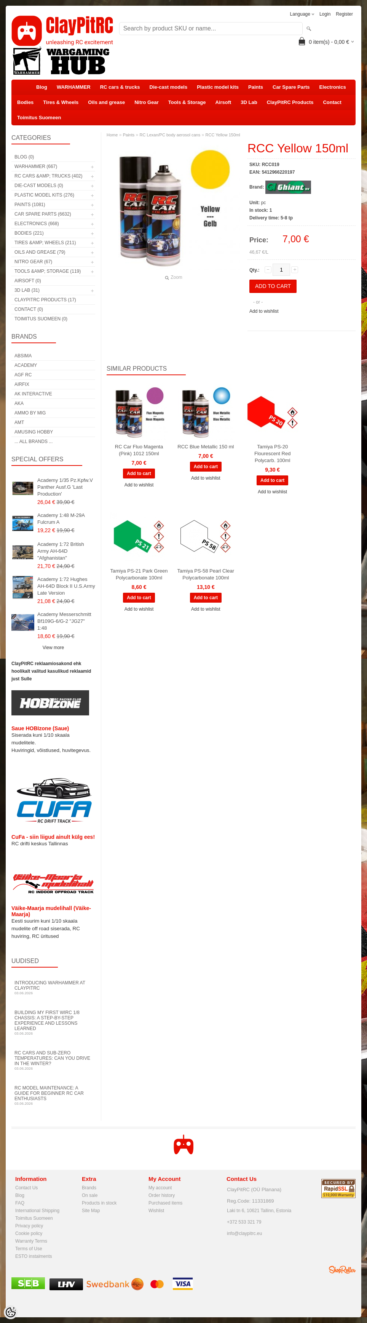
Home (112, 135)
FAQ (19, 1203)
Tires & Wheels (60, 102)
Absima (23, 355)
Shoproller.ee (342, 1269)
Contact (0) (28, 309)
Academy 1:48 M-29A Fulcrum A (61, 518)
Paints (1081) (29, 204)
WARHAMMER (74, 87)
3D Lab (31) (27, 290)
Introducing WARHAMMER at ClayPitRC (53, 987)
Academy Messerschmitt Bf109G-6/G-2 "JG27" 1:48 (64, 621)
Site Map (91, 1210)
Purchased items (165, 1203)
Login (324, 14)
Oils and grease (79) (39, 252)
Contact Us (26, 1187)
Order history (161, 1195)
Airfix (21, 384)
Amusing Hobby (33, 432)
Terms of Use (28, 1248)
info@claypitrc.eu (244, 1233)
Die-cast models (169, 87)
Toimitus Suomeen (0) (40, 319)
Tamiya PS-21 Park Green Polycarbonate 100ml (139, 574)
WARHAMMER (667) (35, 166)
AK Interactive (33, 394)
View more (53, 647)
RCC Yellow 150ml (223, 135)
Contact (332, 102)
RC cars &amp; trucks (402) (48, 176)
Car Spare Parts (291, 87)
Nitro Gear (146, 102)
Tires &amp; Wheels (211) (45, 242)
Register (344, 14)
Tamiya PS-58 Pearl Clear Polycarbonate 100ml (206, 574)
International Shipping (37, 1210)
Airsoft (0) (27, 280)
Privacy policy (29, 1226)
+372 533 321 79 (244, 1222)
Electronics (332, 87)
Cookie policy (28, 1233)
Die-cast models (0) (38, 185)
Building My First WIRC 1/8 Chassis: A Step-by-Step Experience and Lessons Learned (53, 1022)
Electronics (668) (36, 223)
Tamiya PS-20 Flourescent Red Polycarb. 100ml (272, 453)
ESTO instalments (33, 1256)
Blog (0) (24, 157)
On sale (89, 1195)
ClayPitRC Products (290, 102)
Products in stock (99, 1203)
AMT (19, 422)
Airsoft (223, 102)
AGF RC (23, 375)
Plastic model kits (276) (44, 195)
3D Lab (249, 102)
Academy (25, 365)
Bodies (25, 102)
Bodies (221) (29, 233)
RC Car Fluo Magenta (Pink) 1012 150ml (139, 450)
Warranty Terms (31, 1241)
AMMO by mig (30, 413)
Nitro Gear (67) (33, 261)
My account (160, 1187)
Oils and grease (106, 102)
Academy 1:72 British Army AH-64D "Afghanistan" (60, 551)
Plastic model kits (218, 87)
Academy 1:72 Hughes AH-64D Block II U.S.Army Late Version (66, 586)
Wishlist (156, 1210)
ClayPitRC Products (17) (45, 299)
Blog (41, 87)
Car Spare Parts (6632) (42, 214)
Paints (255, 87)
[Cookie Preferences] (11, 1312)
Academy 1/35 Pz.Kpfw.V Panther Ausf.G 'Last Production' (65, 487)
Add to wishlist (264, 311)
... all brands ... (33, 441)
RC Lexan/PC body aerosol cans (170, 135)
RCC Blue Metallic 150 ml (205, 447)
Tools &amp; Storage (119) (47, 271)
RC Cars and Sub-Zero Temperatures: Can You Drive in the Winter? (53, 1060)
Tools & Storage (187, 102)
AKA (19, 403)
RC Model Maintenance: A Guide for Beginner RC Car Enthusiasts (53, 1095)
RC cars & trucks (120, 87)
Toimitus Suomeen (39, 117)
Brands (89, 1187)
